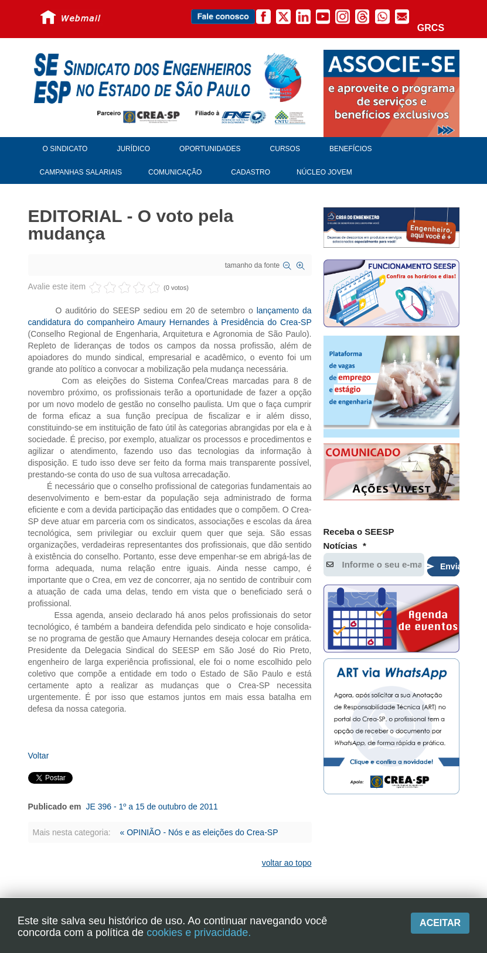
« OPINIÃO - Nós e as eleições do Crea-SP (199, 832)
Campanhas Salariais (81, 172)
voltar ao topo (287, 862)
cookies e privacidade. (199, 932)
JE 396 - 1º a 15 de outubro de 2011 (151, 806)
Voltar (38, 755)
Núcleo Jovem (324, 172)
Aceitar (440, 923)
